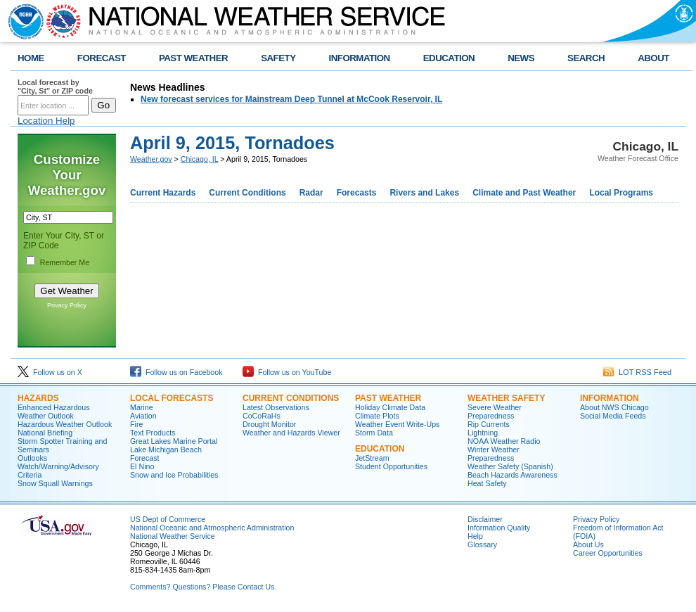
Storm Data (374, 432)
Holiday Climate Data (390, 407)
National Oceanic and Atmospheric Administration (212, 527)
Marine (141, 407)
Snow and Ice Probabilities (174, 475)
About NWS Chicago (614, 407)
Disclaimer (485, 519)
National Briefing (45, 432)
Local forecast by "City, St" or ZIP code (55, 86)
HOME (31, 58)
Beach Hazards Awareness (513, 475)
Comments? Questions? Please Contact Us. (203, 586)
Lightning (483, 432)
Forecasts (357, 193)
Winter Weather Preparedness (494, 453)
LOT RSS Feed (637, 372)
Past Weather (388, 398)
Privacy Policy (66, 305)
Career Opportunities (608, 553)
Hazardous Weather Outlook (65, 424)
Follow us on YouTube (287, 372)
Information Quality (499, 527)
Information (609, 398)
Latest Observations (276, 407)
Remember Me (64, 262)
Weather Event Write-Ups (397, 424)
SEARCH (586, 58)
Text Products (153, 432)
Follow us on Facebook (176, 372)
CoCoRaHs (262, 416)
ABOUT (653, 58)
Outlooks (32, 458)
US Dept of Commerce (167, 519)
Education (379, 449)
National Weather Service (172, 536)
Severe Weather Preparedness (495, 411)
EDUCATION (449, 58)
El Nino (142, 466)
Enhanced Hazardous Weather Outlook (54, 411)
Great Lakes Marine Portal (173, 441)
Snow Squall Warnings (55, 483)
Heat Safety (487, 483)
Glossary (482, 544)
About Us (588, 544)
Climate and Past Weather (524, 193)
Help (475, 536)
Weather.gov (151, 159)
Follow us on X (50, 372)
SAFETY (278, 58)
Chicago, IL (200, 159)
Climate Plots (377, 416)
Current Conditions (247, 193)
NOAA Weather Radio (504, 441)
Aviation (143, 416)
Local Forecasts (171, 398)
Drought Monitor (269, 424)
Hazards (38, 398)
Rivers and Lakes (424, 193)
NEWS (521, 58)
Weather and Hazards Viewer (291, 432)
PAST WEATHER (193, 58)
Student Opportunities (391, 466)
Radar (311, 193)
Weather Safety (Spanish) (510, 466)
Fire (136, 424)
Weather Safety (506, 398)
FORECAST (101, 58)
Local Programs (621, 193)
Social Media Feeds (613, 416)
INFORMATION (359, 58)
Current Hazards (162, 193)
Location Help (46, 120)
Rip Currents (489, 424)
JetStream (372, 458)
